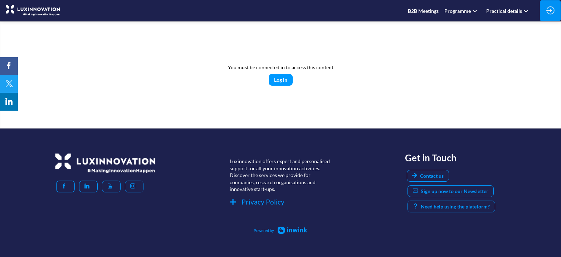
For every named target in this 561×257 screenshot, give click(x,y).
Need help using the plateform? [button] (451, 206)
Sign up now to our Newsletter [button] (450, 191)
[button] (65, 186)
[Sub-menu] (476, 11)
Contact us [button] (428, 176)
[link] (423, 10)
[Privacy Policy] (280, 203)
